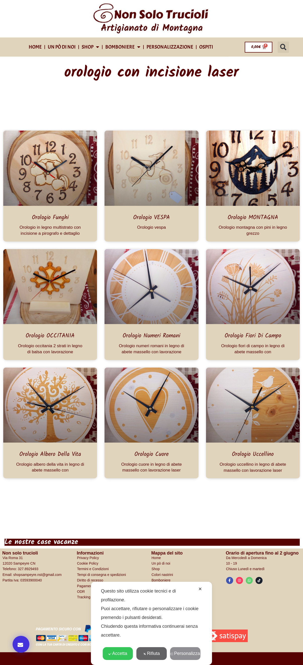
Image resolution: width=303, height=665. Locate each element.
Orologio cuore (151, 454)
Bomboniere (122, 47)
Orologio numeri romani (151, 335)
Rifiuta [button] (151, 653)
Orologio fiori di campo (253, 335)
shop (90, 47)
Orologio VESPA (151, 217)
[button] (283, 47)
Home (35, 47)
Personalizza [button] (185, 653)
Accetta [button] (117, 653)
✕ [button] (200, 589)
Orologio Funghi (50, 217)
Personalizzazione (169, 47)
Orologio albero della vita (50, 454)
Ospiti (206, 47)
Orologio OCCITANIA (50, 335)
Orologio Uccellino (253, 454)
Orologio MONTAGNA (253, 217)
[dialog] (151, 623)
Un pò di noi (62, 47)
